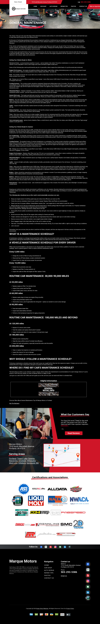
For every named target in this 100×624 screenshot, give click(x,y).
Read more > (65, 425)
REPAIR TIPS (64, 6)
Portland (12, 458)
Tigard (20, 458)
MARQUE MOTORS (14, 20)
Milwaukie (31, 461)
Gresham (22, 461)
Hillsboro (22, 463)
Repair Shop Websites (42, 608)
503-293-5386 (86, 2)
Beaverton (13, 461)
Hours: (18, 2)
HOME (35, 6)
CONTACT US (83, 6)
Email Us (64, 576)
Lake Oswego (29, 458)
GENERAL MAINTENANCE (34, 20)
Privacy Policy (70, 608)
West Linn (13, 463)
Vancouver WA (32, 463)
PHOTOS (73, 6)
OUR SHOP (43, 6)
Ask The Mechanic (14, 403)
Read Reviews (74, 433)
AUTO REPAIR (53, 6)
